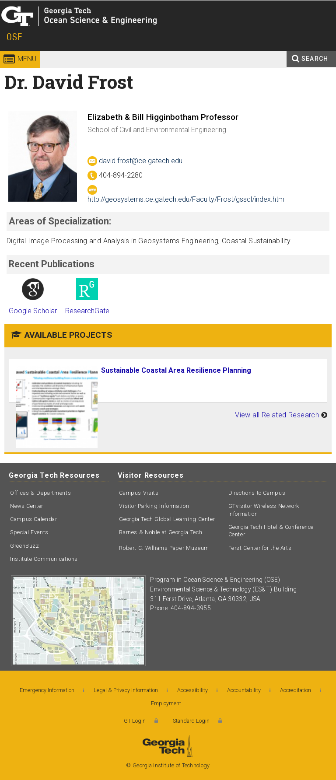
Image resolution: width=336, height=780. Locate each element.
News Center (26, 506)
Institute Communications (44, 559)
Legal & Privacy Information (126, 690)
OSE (15, 36)
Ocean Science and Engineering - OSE (131, 32)
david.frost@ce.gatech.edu (135, 161)
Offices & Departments (40, 493)
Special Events (29, 532)
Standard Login (191, 720)
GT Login (135, 720)
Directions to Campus (257, 493)
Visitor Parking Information (154, 506)
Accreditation (295, 690)
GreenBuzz (24, 545)
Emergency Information (47, 690)
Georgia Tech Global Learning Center (167, 519)
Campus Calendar (33, 519)
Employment (166, 703)
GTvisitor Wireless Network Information (263, 510)
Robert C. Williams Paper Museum (164, 548)
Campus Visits (138, 493)
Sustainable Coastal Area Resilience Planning (176, 370)
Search (314, 58)
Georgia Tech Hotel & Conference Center (271, 531)
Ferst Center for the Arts (260, 548)
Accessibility (192, 690)
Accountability (244, 690)
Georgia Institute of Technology (25, 32)
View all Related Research (277, 415)
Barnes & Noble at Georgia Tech (160, 532)
